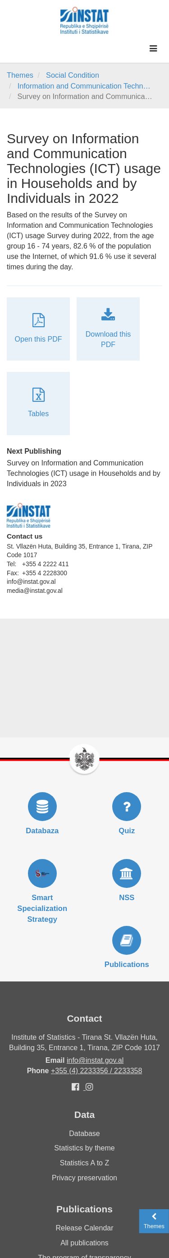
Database (84, 1133)
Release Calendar (84, 1228)
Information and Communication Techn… (84, 86)
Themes (20, 75)
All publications (84, 1243)
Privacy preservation (84, 1178)
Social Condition (72, 75)
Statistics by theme (84, 1148)
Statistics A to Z (84, 1163)
